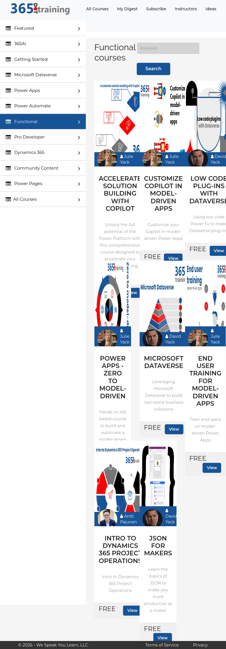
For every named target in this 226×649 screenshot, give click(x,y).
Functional (43, 122)
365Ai (43, 44)
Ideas (210, 8)
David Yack (173, 339)
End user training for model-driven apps (205, 381)
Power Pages (43, 184)
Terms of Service (162, 645)
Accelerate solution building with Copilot (120, 194)
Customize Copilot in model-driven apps (163, 194)
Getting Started (43, 60)
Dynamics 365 (43, 153)
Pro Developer (43, 137)
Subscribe (156, 8)
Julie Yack (126, 159)
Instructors (186, 8)
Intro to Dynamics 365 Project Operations (120, 550)
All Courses (97, 8)
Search (153, 68)
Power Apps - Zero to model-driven (112, 377)
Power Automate (43, 106)
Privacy (200, 645)
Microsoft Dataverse (43, 75)
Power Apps (43, 91)
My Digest (127, 8)
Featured (43, 28)
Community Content (43, 168)
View (173, 258)
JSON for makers (158, 546)
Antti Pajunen (128, 519)
